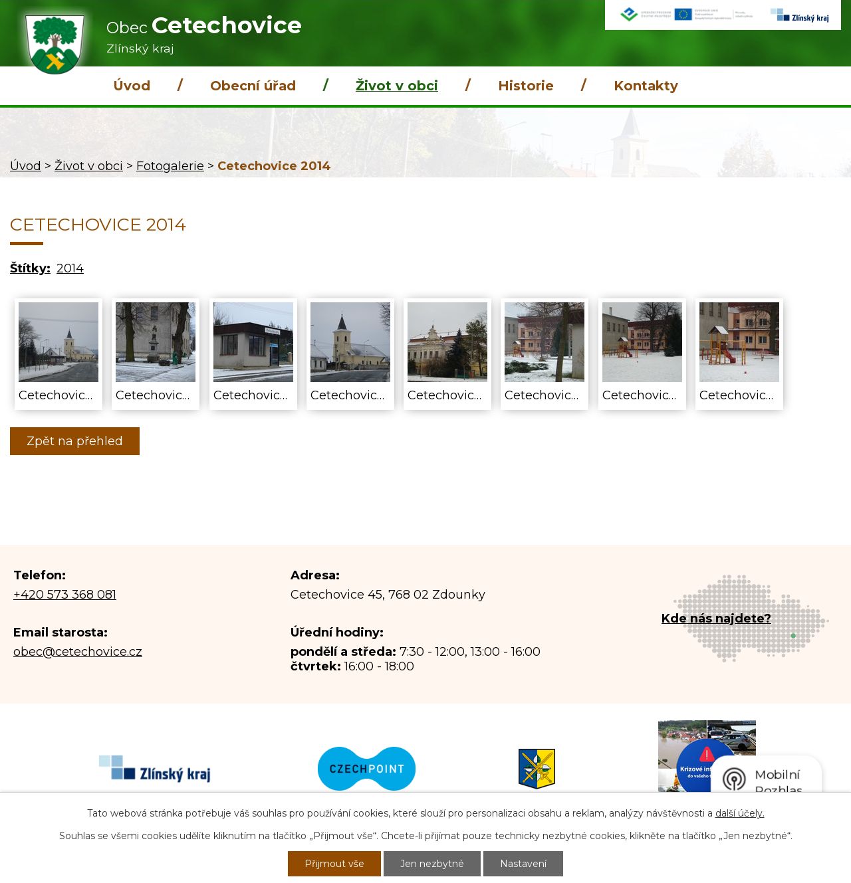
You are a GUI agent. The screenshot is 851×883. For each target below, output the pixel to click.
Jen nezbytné (432, 864)
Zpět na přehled (75, 441)
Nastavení (523, 864)
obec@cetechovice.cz (77, 651)
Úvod (131, 86)
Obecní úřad (253, 86)
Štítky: (30, 268)
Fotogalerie (170, 166)
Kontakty (646, 86)
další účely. (740, 813)
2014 (70, 268)
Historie (526, 86)
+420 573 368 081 (64, 594)
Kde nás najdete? (716, 618)
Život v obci (397, 86)
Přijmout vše (334, 864)
